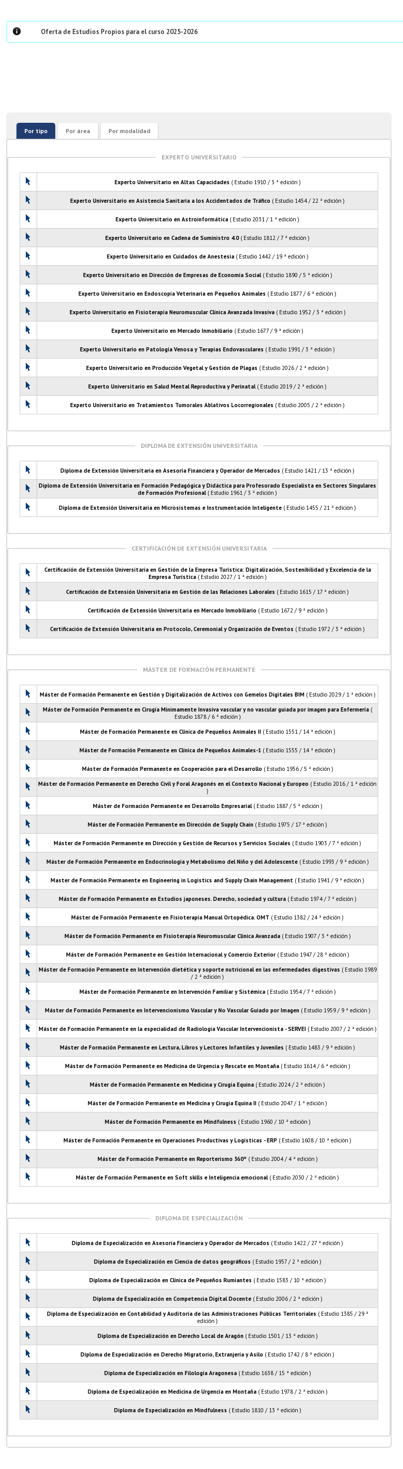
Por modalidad (129, 131)
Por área (78, 131)
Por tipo (35, 131)
